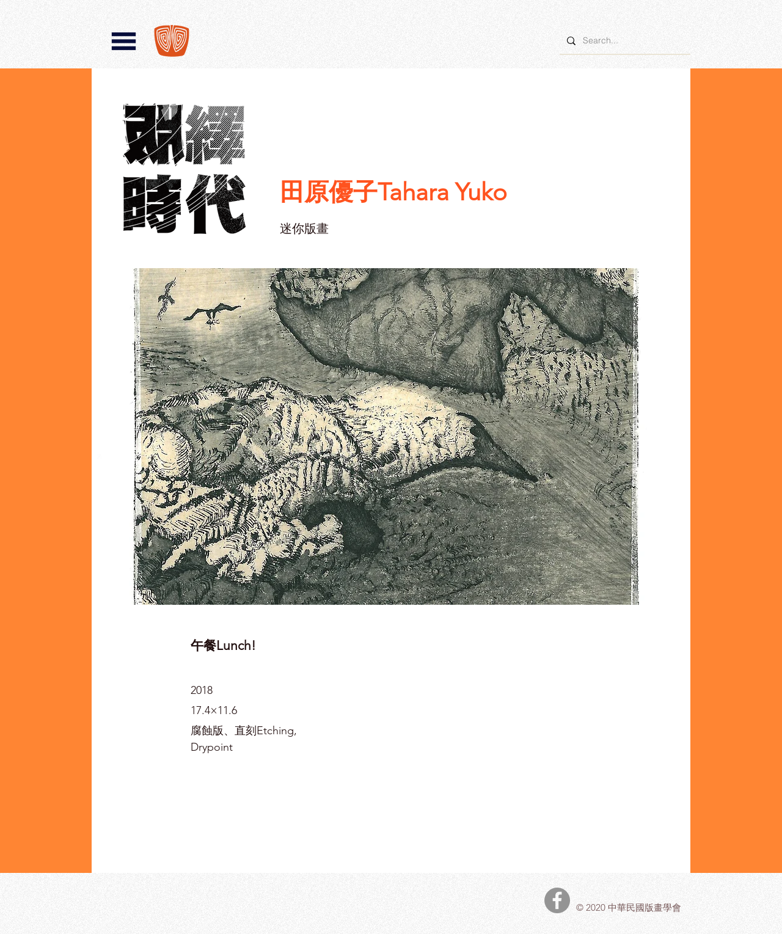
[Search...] (624, 40)
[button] (124, 41)
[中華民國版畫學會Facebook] (557, 900)
